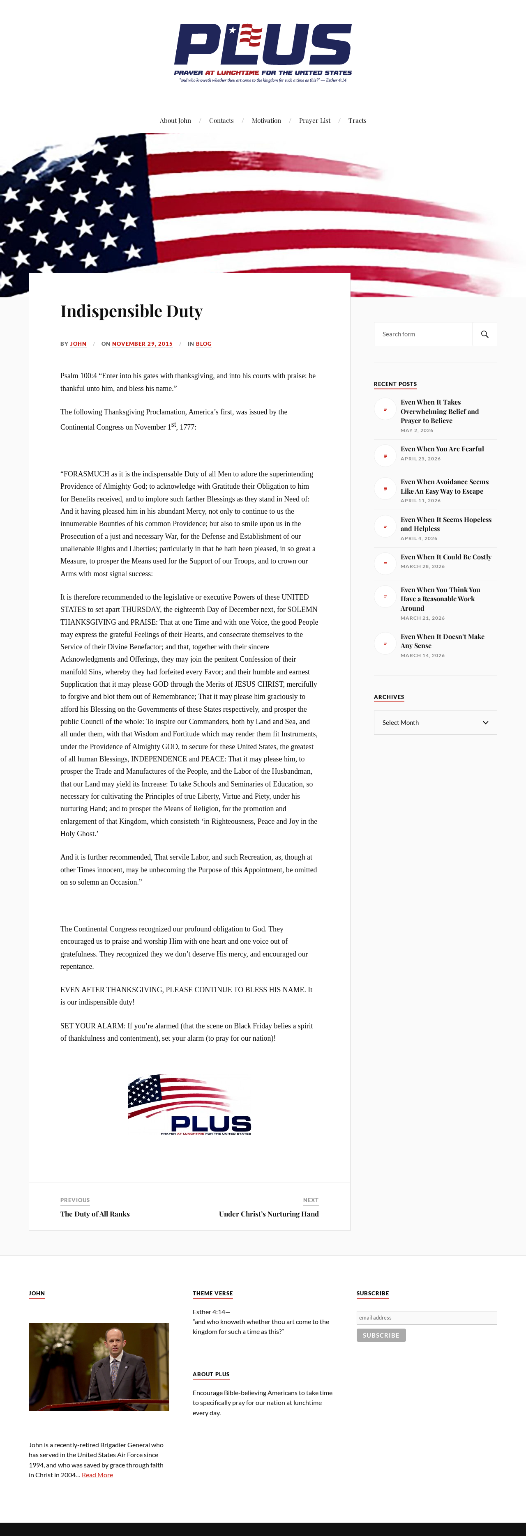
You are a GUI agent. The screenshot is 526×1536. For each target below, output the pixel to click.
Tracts (357, 120)
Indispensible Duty (139, 309)
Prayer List (314, 120)
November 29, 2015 (142, 343)
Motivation (266, 120)
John (78, 343)
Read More (97, 1475)
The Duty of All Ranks (95, 1213)
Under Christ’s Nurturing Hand (269, 1213)
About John (175, 120)
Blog (204, 343)
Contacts (221, 120)
